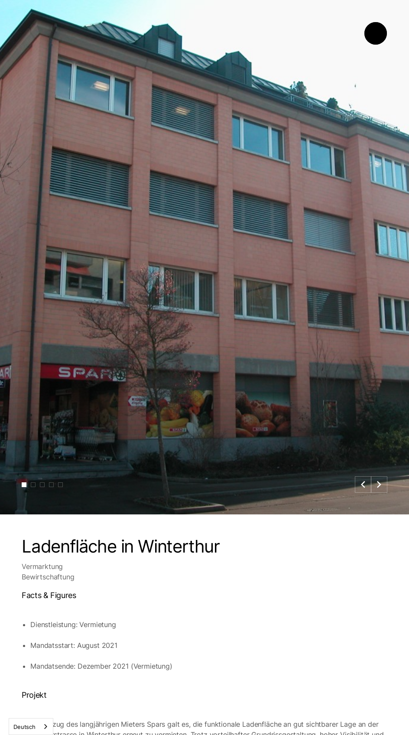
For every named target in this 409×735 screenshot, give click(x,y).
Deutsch (24, 726)
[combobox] (31, 726)
